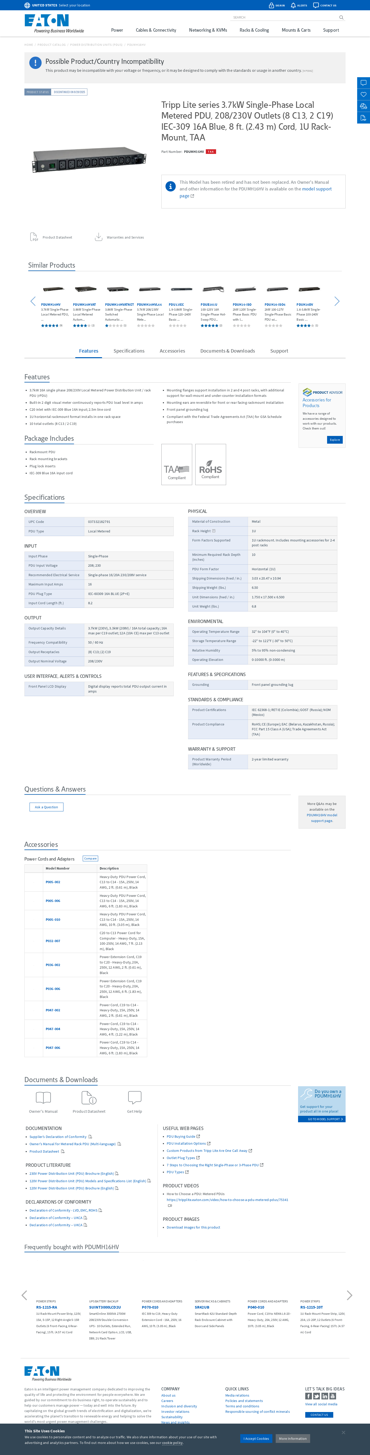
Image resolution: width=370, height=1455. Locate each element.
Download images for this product (193, 1227)
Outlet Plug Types (181, 1158)
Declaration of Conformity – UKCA (56, 1218)
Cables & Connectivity (156, 30)
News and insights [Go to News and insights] (175, 1422)
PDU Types (175, 1172)
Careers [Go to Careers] (167, 1400)
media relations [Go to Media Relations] (237, 1395)
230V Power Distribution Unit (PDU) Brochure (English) (72, 1173)
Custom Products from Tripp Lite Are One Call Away (207, 1151)
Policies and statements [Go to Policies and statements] (244, 1400)
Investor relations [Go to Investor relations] (175, 1411)
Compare (90, 858)
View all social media (321, 1404)
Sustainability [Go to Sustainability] (172, 1417)
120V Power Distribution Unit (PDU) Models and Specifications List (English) (88, 1181)
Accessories (172, 350)
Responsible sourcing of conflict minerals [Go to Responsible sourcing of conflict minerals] (257, 1411)
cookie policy (172, 1442)
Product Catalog (52, 45)
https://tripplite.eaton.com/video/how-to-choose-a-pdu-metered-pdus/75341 (227, 1200)
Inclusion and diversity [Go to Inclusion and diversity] (179, 1406)
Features (88, 350)
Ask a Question (46, 807)
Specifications (129, 350)
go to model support (325, 1119)
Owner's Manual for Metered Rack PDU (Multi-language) (73, 1144)
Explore (335, 440)
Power (117, 30)
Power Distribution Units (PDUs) (96, 45)
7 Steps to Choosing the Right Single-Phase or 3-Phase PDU (213, 1165)
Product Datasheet (45, 1151)
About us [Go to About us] (168, 1395)
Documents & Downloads (227, 350)
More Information (293, 1438)
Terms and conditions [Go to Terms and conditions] (242, 1406)
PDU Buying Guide (181, 1136)
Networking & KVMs (208, 30)
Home (28, 45)
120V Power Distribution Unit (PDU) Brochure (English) (72, 1188)
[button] (33, 301)
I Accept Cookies (256, 1438)
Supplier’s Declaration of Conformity (58, 1137)
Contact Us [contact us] (319, 1415)
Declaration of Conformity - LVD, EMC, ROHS (63, 1210)
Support (331, 30)
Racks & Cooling (254, 30)
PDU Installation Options (186, 1143)
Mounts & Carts (296, 30)
